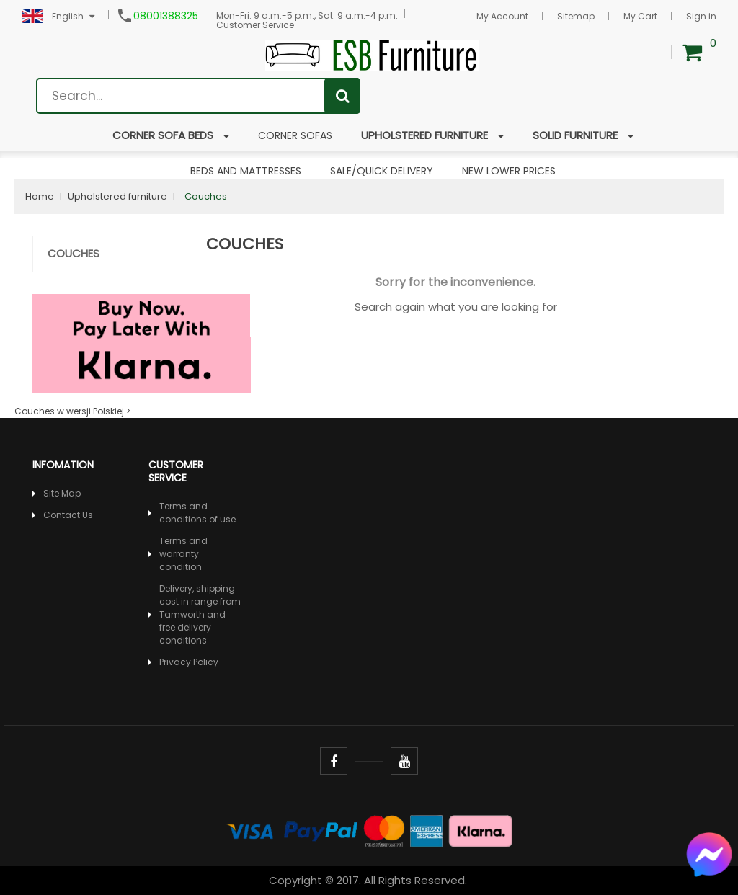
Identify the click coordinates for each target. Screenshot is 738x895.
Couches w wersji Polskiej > (72, 411)
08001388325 (165, 16)
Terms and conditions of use (197, 512)
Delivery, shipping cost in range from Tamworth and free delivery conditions (200, 614)
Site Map (62, 493)
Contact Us (68, 515)
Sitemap (576, 16)
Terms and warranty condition (183, 554)
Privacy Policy (188, 662)
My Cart (640, 16)
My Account (502, 16)
